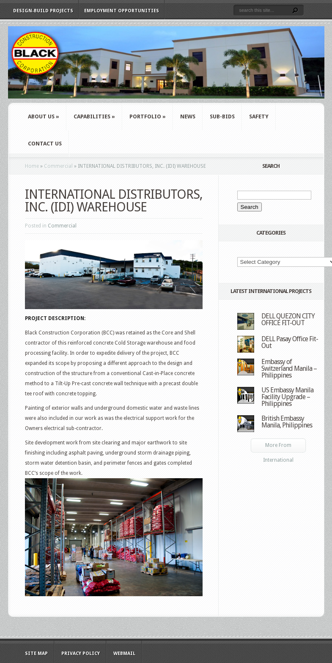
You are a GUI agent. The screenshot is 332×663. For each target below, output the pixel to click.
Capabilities (94, 116)
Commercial (58, 166)
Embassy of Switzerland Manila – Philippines (289, 368)
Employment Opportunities (121, 11)
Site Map (36, 653)
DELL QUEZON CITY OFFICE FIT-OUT (288, 319)
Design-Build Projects (43, 11)
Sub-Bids (222, 116)
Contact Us (45, 143)
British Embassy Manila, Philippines (286, 421)
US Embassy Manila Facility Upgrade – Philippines (287, 397)
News (187, 116)
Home (32, 166)
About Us (43, 116)
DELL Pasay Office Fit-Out (289, 342)
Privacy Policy (80, 653)
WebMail (124, 653)
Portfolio (147, 116)
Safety (259, 116)
